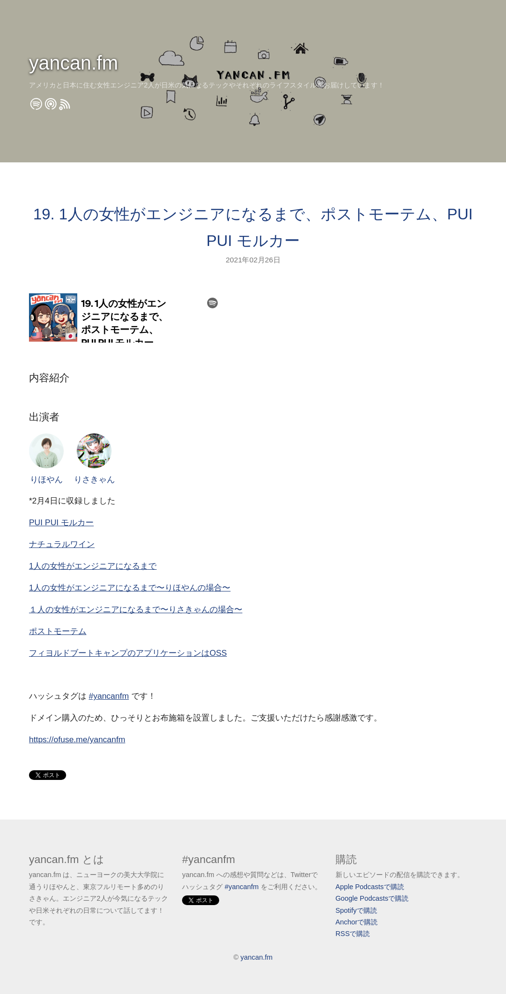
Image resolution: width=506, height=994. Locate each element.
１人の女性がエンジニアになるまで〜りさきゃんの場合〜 (135, 609)
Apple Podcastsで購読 (370, 887)
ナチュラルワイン (62, 544)
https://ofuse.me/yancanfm (77, 739)
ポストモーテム (57, 631)
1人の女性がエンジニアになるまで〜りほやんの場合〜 (129, 587)
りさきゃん (94, 458)
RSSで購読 (353, 933)
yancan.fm (73, 62)
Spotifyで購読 (356, 910)
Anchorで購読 (357, 922)
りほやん (46, 458)
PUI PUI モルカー (61, 522)
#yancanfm (109, 696)
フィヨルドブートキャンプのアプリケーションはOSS (128, 653)
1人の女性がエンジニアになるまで (92, 566)
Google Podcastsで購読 (372, 898)
